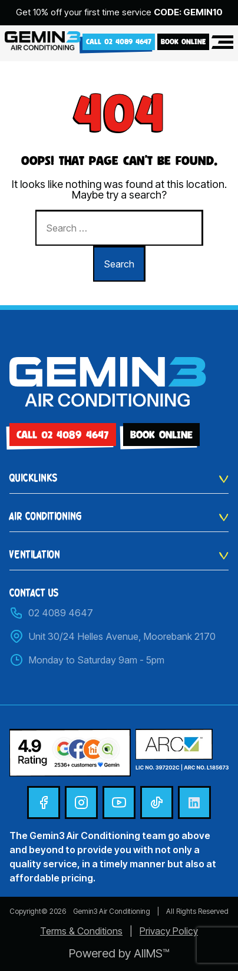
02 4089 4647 (51, 613)
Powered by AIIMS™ (119, 953)
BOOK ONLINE (183, 41)
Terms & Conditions (81, 931)
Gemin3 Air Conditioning (111, 911)
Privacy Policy (169, 931)
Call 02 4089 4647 (118, 41)
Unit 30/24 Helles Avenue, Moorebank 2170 (112, 636)
